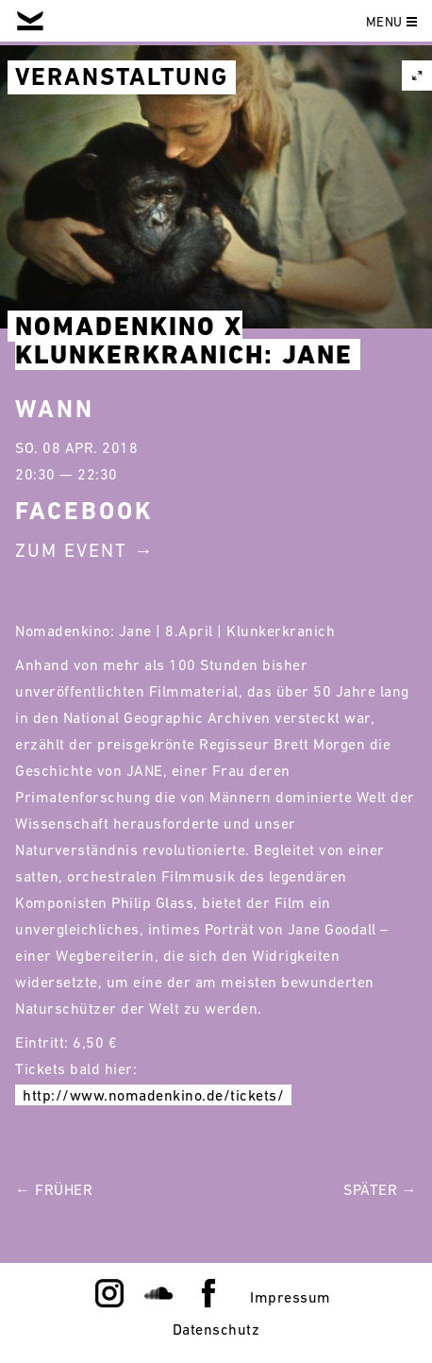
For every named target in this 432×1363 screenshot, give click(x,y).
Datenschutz (216, 1329)
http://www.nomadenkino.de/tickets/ (153, 1094)
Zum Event (71, 550)
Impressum (290, 1296)
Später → (380, 1189)
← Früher (53, 1189)
